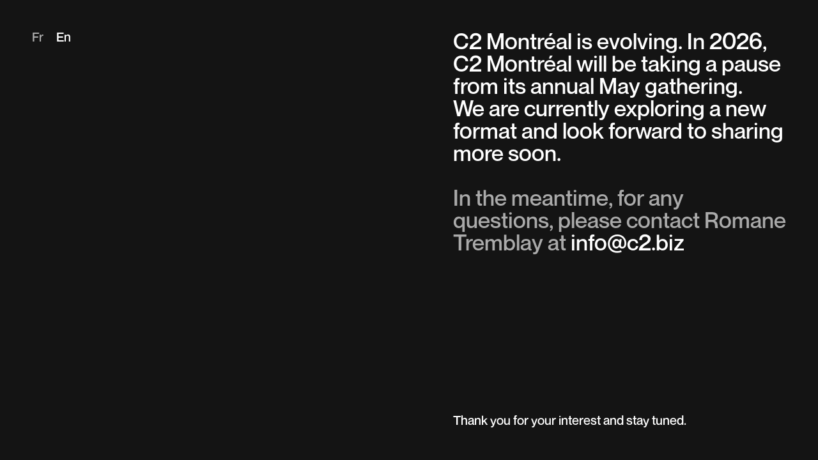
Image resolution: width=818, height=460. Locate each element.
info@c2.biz (627, 244)
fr (37, 38)
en (63, 38)
